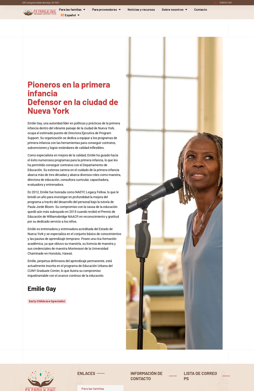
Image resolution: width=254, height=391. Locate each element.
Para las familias (72, 9)
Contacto (200, 9)
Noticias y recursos (141, 9)
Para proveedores (106, 9)
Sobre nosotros (174, 9)
